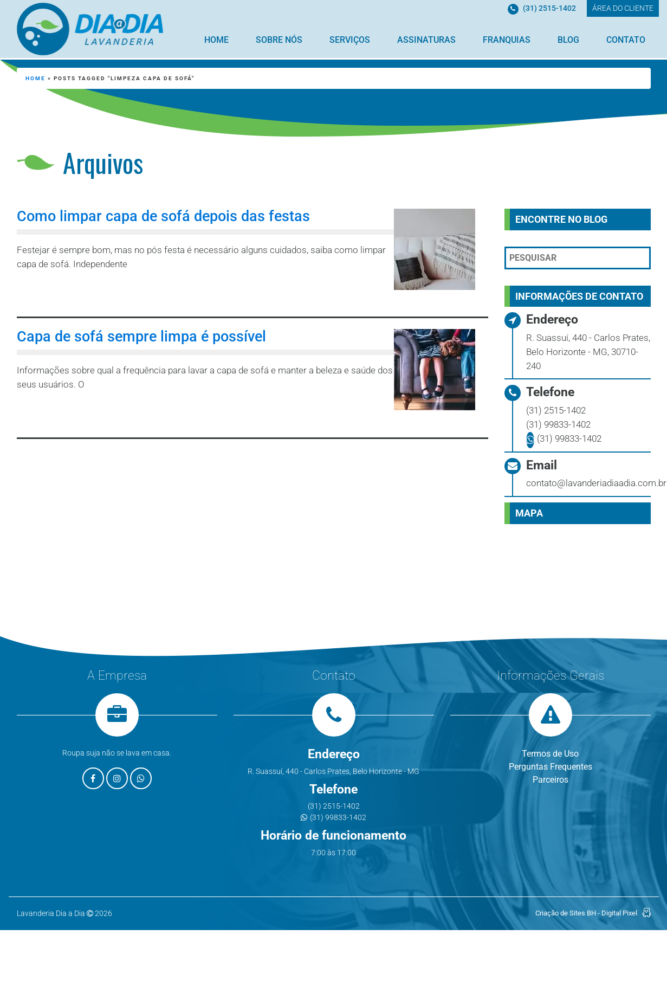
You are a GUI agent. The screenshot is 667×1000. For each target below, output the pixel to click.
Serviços (349, 40)
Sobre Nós (279, 40)
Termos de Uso (550, 754)
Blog (568, 40)
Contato (625, 40)
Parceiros (550, 780)
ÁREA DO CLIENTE (622, 8)
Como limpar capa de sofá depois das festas (163, 216)
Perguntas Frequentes (550, 767)
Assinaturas (426, 40)
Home (216, 40)
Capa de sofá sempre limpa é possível (141, 336)
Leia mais (66, 292)
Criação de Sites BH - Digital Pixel (586, 913)
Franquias (506, 40)
